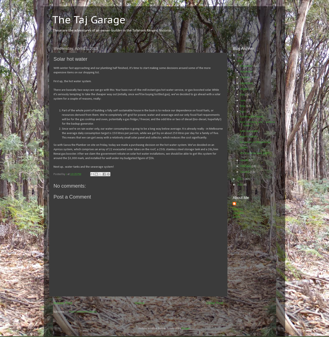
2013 (240, 61)
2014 (240, 55)
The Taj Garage (88, 19)
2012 (240, 179)
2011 (240, 184)
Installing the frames (252, 116)
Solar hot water (249, 131)
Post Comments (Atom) (83, 312)
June (243, 100)
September (247, 83)
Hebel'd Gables (248, 136)
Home (139, 303)
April (243, 112)
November (246, 71)
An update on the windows (255, 142)
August (244, 89)
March (244, 160)
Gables (244, 147)
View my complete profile (238, 213)
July (242, 94)
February (246, 166)
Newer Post (62, 303)
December (246, 66)
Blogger (185, 328)
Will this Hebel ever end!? (254, 153)
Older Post (214, 303)
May (243, 106)
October (245, 77)
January (245, 172)
